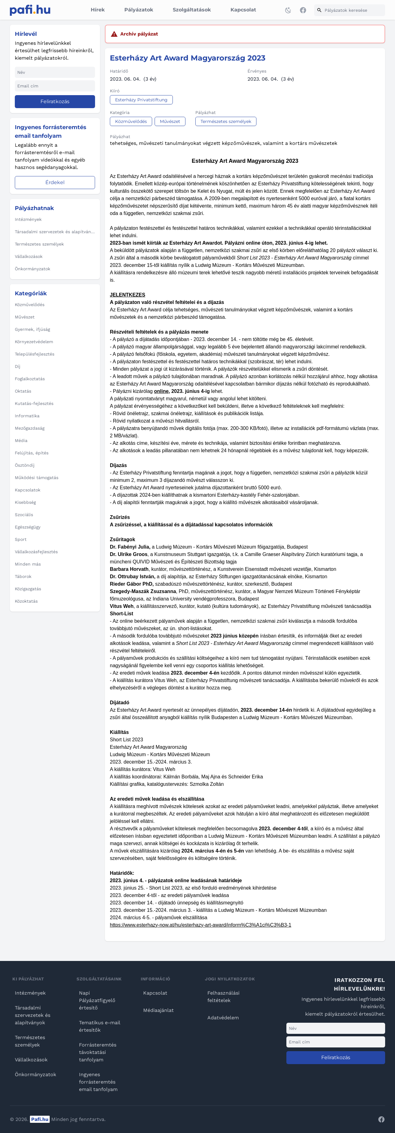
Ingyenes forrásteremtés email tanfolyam (98, 1082)
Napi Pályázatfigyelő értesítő (97, 1000)
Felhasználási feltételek (223, 996)
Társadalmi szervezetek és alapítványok (32, 1015)
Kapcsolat (243, 10)
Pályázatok (138, 10)
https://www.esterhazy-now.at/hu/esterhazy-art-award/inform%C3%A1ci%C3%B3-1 (200, 925)
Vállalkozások (31, 1060)
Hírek (98, 10)
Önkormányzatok (35, 1074)
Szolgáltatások (192, 10)
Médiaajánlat (158, 1010)
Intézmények (30, 993)
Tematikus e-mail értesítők (99, 1026)
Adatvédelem (223, 1018)
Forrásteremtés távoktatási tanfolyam (97, 1052)
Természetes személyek (30, 1041)
